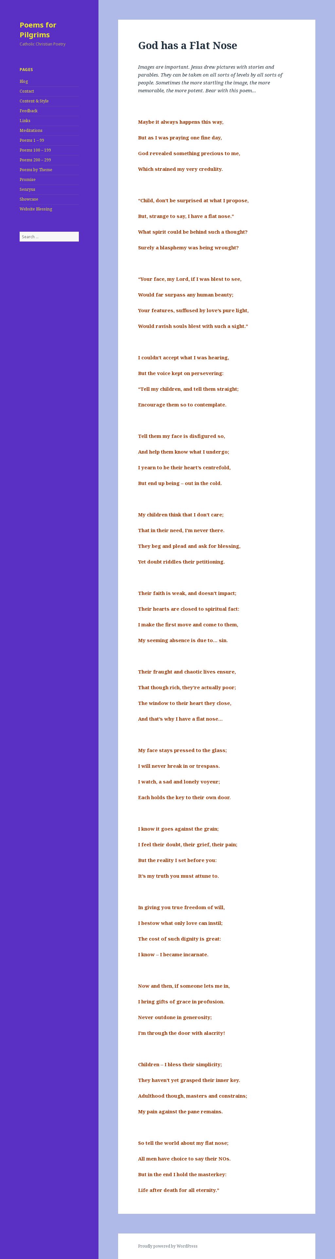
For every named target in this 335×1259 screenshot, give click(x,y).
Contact (27, 91)
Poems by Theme (36, 169)
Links (25, 120)
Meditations (31, 130)
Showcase (29, 199)
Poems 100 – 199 (35, 150)
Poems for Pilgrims (38, 29)
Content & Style (34, 101)
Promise (28, 179)
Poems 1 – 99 (32, 140)
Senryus (27, 189)
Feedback (29, 111)
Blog (24, 81)
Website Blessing (36, 209)
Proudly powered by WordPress (168, 1246)
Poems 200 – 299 (35, 160)
